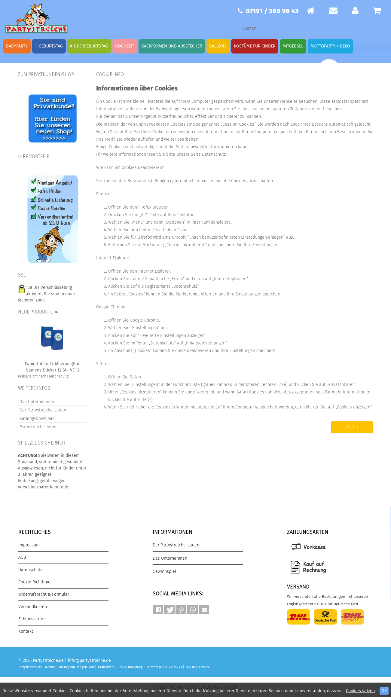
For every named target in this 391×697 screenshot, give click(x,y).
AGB (22, 557)
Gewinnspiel (164, 571)
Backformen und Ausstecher (171, 46)
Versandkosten (32, 606)
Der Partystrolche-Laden (43, 410)
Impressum (29, 545)
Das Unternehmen (37, 401)
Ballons (218, 46)
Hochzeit (124, 46)
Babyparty (17, 46)
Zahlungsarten (32, 619)
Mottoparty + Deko (330, 46)
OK (384, 690)
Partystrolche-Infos (38, 427)
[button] (158, 609)
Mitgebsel (293, 46)
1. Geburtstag (49, 46)
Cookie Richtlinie (34, 582)
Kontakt (25, 631)
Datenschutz (30, 569)
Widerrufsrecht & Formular (43, 594)
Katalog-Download (37, 418)
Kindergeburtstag (89, 46)
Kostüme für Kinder (254, 46)
